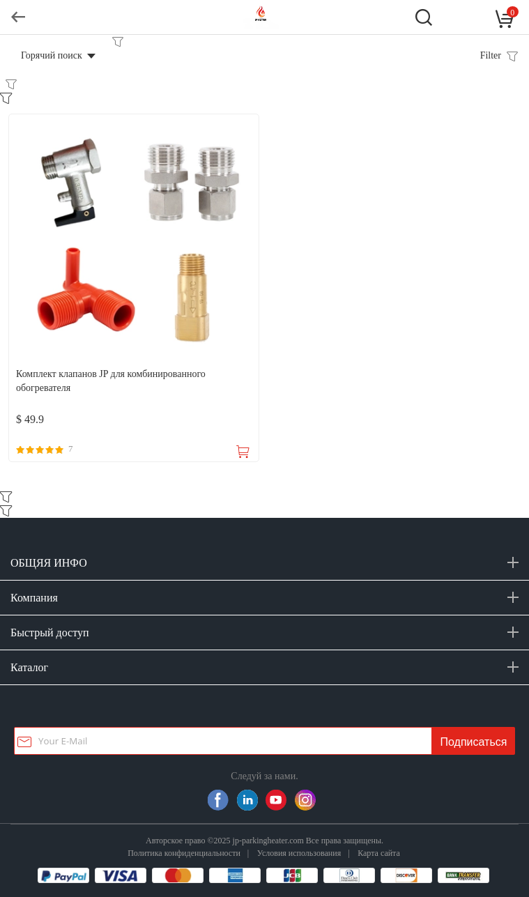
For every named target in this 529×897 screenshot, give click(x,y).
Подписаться (473, 742)
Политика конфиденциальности (184, 852)
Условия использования (299, 852)
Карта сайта (379, 852)
